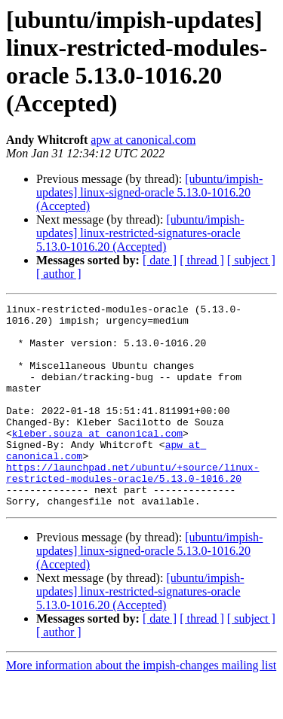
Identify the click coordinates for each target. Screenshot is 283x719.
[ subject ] (251, 260)
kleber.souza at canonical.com (97, 460)
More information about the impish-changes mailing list (141, 705)
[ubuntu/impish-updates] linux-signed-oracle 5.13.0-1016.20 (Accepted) (149, 192)
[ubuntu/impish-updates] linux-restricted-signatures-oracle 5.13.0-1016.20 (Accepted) (140, 233)
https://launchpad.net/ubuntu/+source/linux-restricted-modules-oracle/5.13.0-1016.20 (132, 507)
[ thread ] (202, 260)
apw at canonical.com (143, 139)
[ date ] (160, 260)
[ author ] (59, 273)
